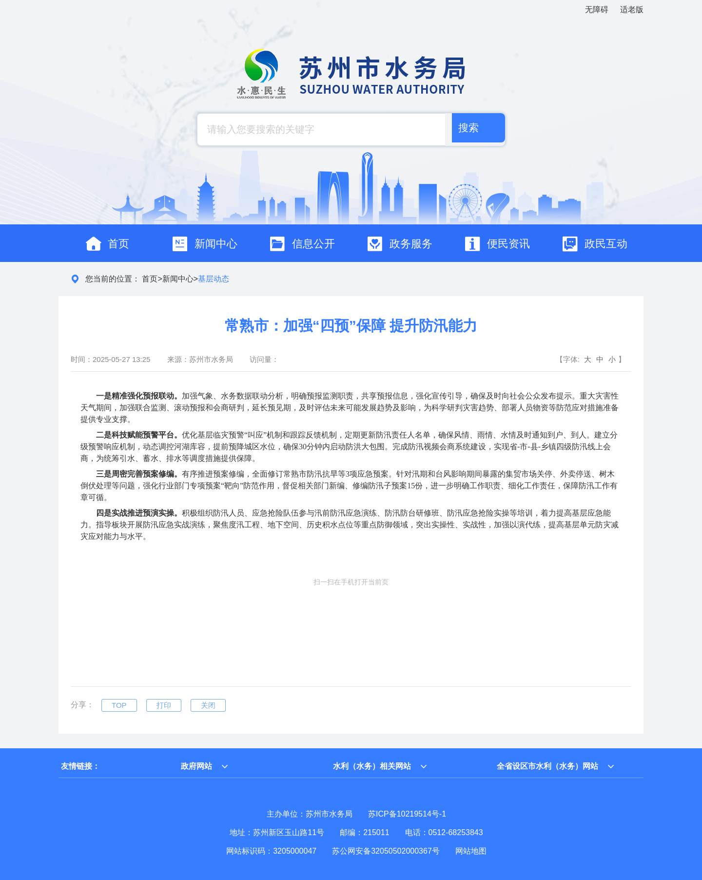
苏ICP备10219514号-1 (407, 814)
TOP (119, 705)
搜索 (466, 129)
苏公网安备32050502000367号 (386, 851)
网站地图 (471, 851)
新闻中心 (178, 279)
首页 (149, 279)
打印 (163, 705)
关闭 (208, 705)
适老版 (632, 9)
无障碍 (596, 9)
